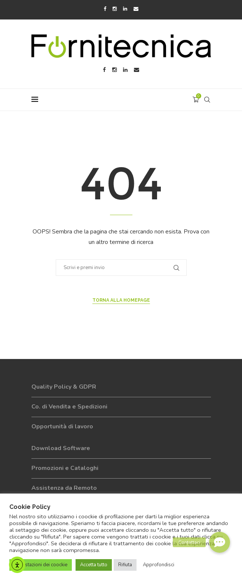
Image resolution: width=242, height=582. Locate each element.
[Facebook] (105, 9)
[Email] (136, 9)
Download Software (60, 448)
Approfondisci (158, 564)
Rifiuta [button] (125, 564)
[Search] (207, 100)
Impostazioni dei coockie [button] (40, 564)
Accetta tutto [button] (93, 564)
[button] (219, 542)
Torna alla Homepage (121, 300)
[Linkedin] (125, 9)
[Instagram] (115, 9)
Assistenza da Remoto (64, 488)
